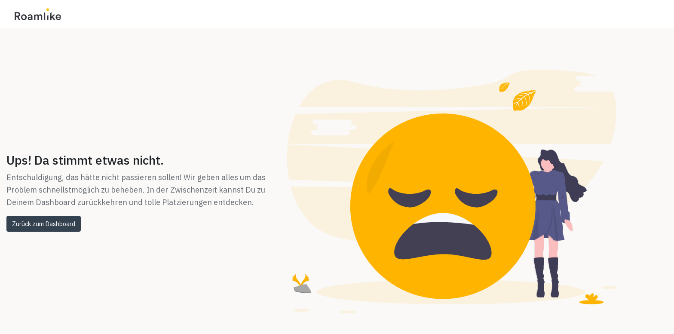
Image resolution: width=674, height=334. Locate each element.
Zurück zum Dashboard (43, 224)
